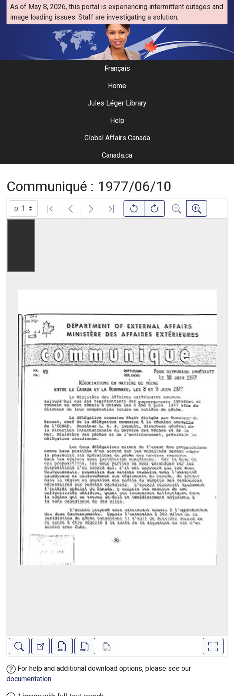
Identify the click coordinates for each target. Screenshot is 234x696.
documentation (29, 679)
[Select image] (23, 208)
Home (117, 86)
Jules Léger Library (117, 103)
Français (117, 68)
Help (117, 120)
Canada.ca (117, 155)
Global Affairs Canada (117, 138)
